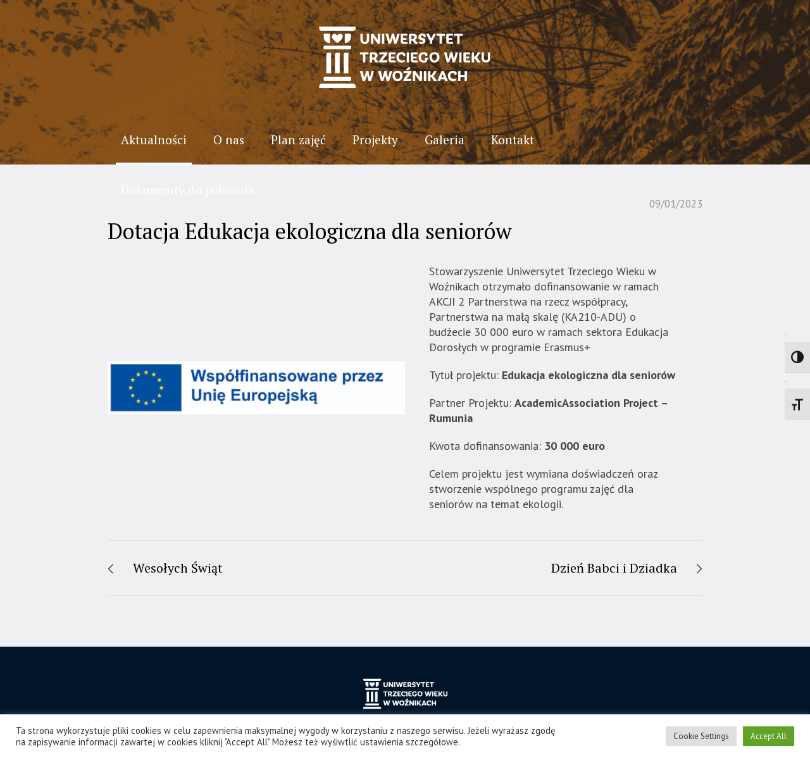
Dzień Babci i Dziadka (614, 567)
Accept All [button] (769, 736)
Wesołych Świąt (178, 567)
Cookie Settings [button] (701, 736)
